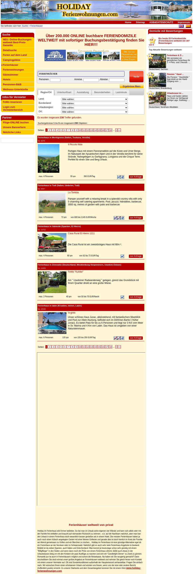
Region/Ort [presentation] (46, 92)
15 (99, 130)
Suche (24, 26)
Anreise (78, 79)
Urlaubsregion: (46, 107)
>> (119, 130)
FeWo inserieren (12, 102)
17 (107, 130)
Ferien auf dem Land (15, 55)
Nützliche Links (12, 132)
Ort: (40, 111)
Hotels (6, 79)
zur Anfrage (136, 176)
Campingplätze (11, 59)
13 (91, 130)
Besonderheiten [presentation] (102, 92)
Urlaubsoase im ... (175, 93)
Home (128, 22)
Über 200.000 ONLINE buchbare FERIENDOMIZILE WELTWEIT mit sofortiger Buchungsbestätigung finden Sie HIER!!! (91, 40)
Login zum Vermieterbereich (13, 108)
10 (80, 130)
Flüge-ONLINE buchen (16, 122)
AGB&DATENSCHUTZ (161, 22)
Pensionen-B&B (12, 84)
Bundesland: (45, 103)
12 (87, 130)
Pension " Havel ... (175, 74)
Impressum (184, 22)
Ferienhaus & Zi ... (175, 55)
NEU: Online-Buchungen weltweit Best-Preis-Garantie (17, 42)
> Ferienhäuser (35, 26)
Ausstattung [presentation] (83, 92)
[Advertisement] (17, 155)
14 (95, 130)
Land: (41, 98)
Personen (44, 79)
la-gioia (71, 312)
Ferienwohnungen (13, 69)
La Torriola (73, 192)
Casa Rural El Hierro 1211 (81, 233)
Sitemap (140, 22)
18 (110, 130)
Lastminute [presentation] (121, 92)
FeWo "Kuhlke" (75, 271)
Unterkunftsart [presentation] (64, 92)
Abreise (104, 79)
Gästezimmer (10, 74)
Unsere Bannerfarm (14, 127)
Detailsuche (10, 50)
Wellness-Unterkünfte (15, 89)
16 (103, 130)
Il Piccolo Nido (75, 144)
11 (84, 130)
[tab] (46, 92)
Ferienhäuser (10, 64)
